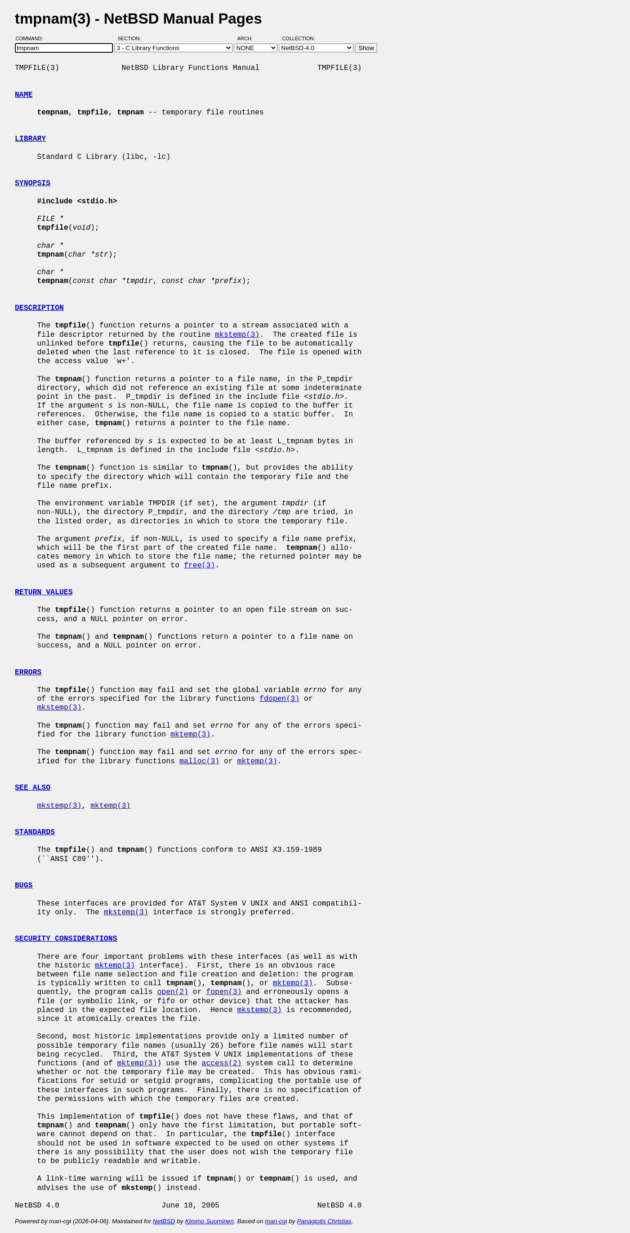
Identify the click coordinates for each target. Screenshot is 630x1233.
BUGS (23, 886)
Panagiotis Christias (324, 1221)
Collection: (298, 38)
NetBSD (164, 1221)
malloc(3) (199, 761)
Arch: (249, 38)
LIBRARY (30, 139)
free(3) (199, 565)
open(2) (172, 992)
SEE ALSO (32, 788)
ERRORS (28, 672)
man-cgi (276, 1221)
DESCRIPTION (39, 308)
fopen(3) (224, 992)
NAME (23, 95)
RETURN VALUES (44, 592)
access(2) (221, 1063)
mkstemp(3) (237, 335)
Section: (131, 38)
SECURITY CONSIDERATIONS (66, 939)
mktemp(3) (190, 735)
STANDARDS (35, 832)
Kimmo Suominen (209, 1221)
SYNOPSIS (32, 183)
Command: (32, 38)
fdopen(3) (279, 699)
